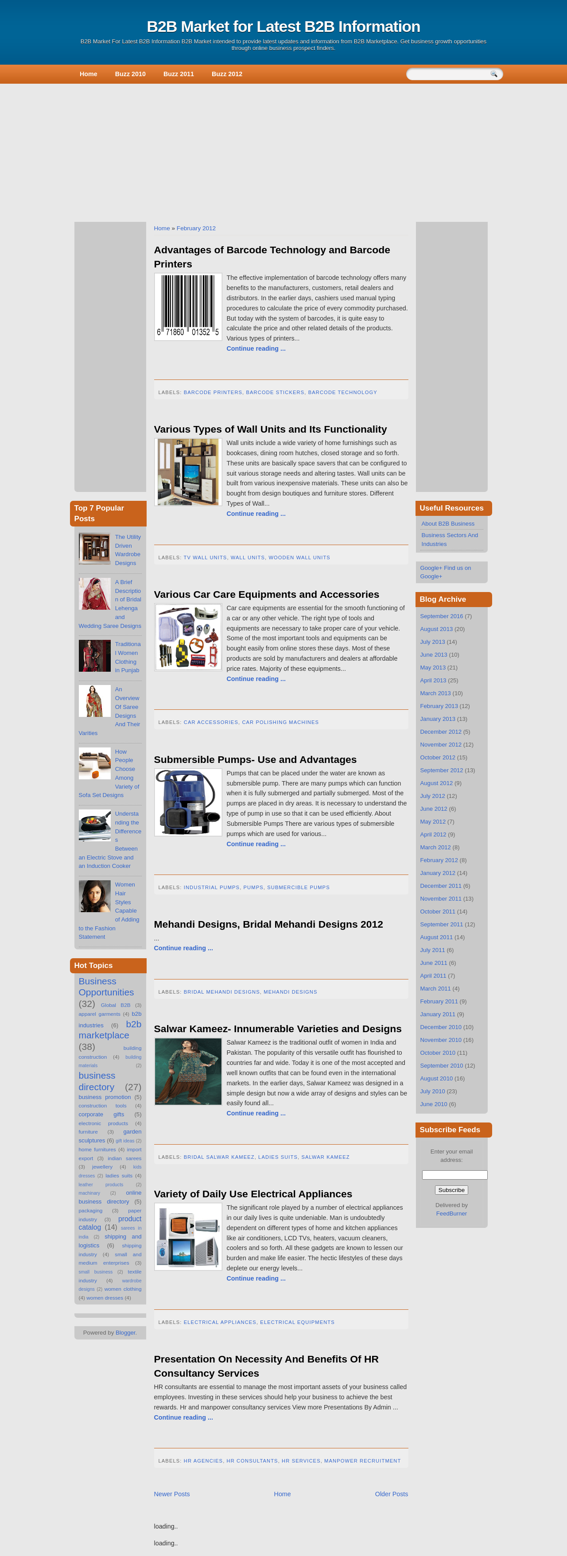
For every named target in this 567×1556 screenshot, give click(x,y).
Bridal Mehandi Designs (222, 992)
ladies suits (118, 1176)
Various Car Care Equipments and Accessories (267, 594)
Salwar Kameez (325, 1157)
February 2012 (196, 228)
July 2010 (432, 1091)
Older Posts (391, 1494)
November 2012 (441, 744)
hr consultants (252, 1460)
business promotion (105, 1097)
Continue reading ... (256, 348)
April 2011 (433, 975)
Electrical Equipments (297, 1322)
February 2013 (439, 706)
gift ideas (125, 1140)
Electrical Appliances (220, 1322)
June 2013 (433, 654)
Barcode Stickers (275, 392)
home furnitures (97, 1149)
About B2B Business (448, 523)
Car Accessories (211, 722)
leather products (101, 1184)
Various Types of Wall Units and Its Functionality (270, 429)
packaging (91, 1211)
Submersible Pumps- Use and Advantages (255, 759)
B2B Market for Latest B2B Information (283, 26)
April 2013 (433, 680)
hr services (301, 1460)
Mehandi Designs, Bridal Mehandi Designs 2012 (268, 924)
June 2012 (433, 808)
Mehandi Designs (290, 992)
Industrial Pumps (212, 887)
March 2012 (435, 847)
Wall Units (248, 557)
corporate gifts (101, 1114)
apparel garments (99, 1014)
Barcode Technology (342, 392)
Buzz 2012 (227, 73)
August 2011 (436, 937)
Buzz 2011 (178, 73)
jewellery (102, 1167)
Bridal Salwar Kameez (219, 1157)
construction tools (103, 1106)
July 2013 (432, 642)
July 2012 (432, 796)
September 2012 (441, 770)
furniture (88, 1132)
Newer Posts (172, 1494)
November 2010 (441, 1040)
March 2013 (435, 693)
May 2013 (433, 667)
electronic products (103, 1123)
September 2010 (441, 1065)
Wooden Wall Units (299, 557)
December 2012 (441, 731)
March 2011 (435, 988)
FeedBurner (451, 1213)
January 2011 (438, 1014)
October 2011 (438, 911)
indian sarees (124, 1158)
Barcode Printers (213, 392)
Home (88, 73)
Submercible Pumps (298, 887)
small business (96, 1271)
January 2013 (438, 719)
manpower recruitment (362, 1460)
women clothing (123, 1289)
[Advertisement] (283, 151)
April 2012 (433, 834)
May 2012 (433, 821)
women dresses (104, 1298)
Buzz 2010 (130, 73)
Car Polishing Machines (280, 722)
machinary (90, 1193)
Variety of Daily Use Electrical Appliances (253, 1194)
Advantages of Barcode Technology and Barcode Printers (272, 257)
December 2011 (441, 886)
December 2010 (441, 1027)
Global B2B (116, 1005)
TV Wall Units (205, 557)
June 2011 (433, 963)
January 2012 (438, 873)
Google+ (431, 568)
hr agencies (203, 1460)
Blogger (126, 1332)
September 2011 (441, 924)
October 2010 (438, 1052)
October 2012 (438, 757)
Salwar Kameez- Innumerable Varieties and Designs (278, 1028)
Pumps (254, 887)
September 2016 (441, 616)
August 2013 (436, 629)
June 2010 (433, 1104)
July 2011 (432, 950)
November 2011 (441, 898)
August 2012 (436, 783)
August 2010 (436, 1078)
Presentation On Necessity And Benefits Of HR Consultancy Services (266, 1366)
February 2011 (439, 1001)
